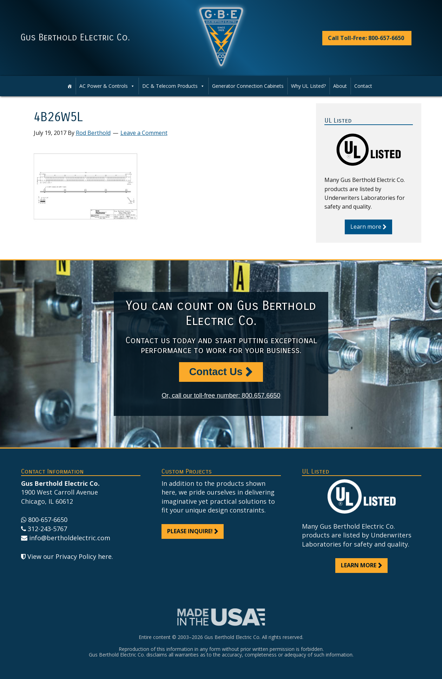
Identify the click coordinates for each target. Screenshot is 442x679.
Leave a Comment (143, 133)
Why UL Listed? (308, 86)
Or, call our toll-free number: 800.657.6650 (220, 395)
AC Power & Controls (107, 86)
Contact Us (216, 371)
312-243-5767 (47, 528)
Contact (363, 86)
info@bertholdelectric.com (69, 538)
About (340, 86)
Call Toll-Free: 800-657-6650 (366, 38)
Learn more (365, 226)
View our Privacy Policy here (69, 556)
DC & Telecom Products (173, 86)
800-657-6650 (47, 519)
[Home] (69, 86)
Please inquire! (190, 531)
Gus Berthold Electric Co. (75, 37)
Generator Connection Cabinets (248, 86)
